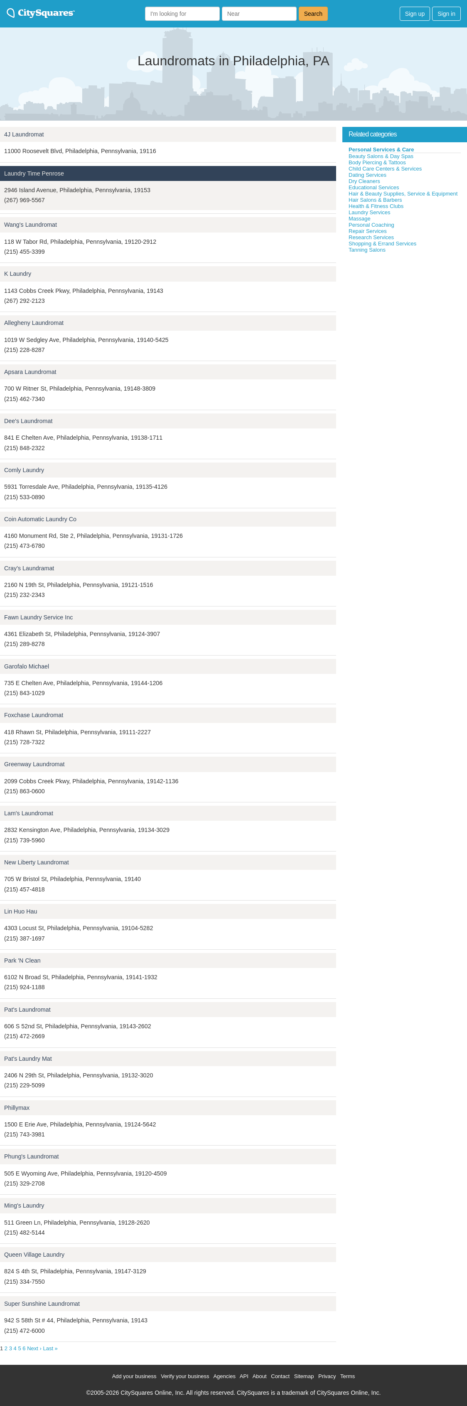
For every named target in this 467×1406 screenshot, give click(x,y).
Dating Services (367, 175)
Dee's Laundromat (28, 421)
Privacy (327, 1376)
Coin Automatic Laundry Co (40, 519)
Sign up (415, 13)
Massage (360, 218)
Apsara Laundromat (30, 372)
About (260, 1376)
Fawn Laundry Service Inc (38, 617)
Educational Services (374, 187)
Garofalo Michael (26, 666)
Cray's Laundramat (29, 568)
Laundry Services (369, 212)
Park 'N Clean (22, 960)
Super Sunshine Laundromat (42, 1303)
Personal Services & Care (381, 149)
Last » (50, 1348)
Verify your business (185, 1376)
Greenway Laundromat (34, 764)
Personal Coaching (371, 225)
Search (313, 13)
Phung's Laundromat (31, 1156)
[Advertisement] (404, 316)
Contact (280, 1376)
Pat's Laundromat (27, 1009)
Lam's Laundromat (28, 813)
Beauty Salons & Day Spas (381, 156)
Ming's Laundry (24, 1205)
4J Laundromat (24, 134)
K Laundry (17, 273)
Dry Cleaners (364, 181)
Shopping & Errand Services (382, 243)
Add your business (134, 1376)
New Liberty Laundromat (36, 862)
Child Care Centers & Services (385, 169)
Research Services (371, 237)
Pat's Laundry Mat (28, 1058)
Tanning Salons (367, 250)
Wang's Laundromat (30, 224)
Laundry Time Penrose (34, 173)
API (244, 1376)
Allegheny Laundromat (34, 322)
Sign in (446, 13)
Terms (347, 1376)
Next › (34, 1348)
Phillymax (16, 1107)
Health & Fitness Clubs (376, 206)
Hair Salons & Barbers (375, 200)
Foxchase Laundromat (33, 715)
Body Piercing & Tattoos (377, 162)
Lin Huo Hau (20, 911)
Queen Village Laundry (34, 1254)
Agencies (224, 1376)
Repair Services (368, 231)
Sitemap (304, 1376)
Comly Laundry (24, 470)
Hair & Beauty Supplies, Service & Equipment (403, 194)
